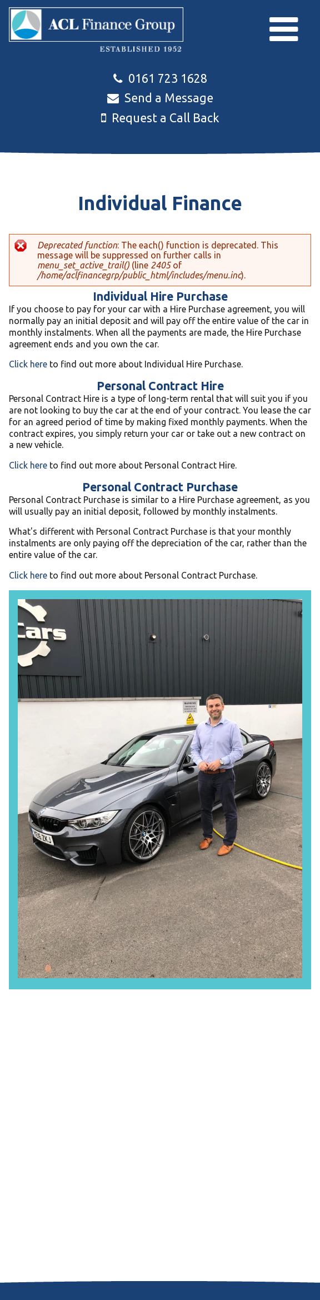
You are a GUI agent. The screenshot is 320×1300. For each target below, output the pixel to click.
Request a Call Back (160, 117)
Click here (28, 364)
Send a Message (160, 97)
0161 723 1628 (160, 78)
